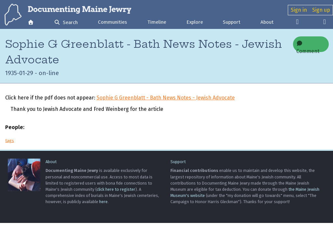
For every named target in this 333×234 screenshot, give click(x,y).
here (103, 201)
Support (231, 22)
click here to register (116, 189)
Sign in (299, 10)
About (266, 22)
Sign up (321, 10)
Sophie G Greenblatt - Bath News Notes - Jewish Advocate (166, 98)
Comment (307, 46)
